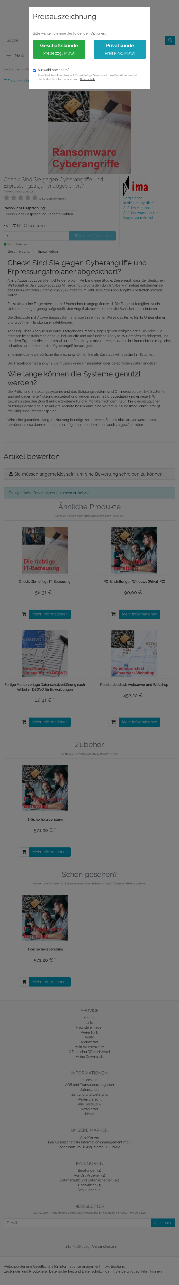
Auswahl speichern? (53, 70)
